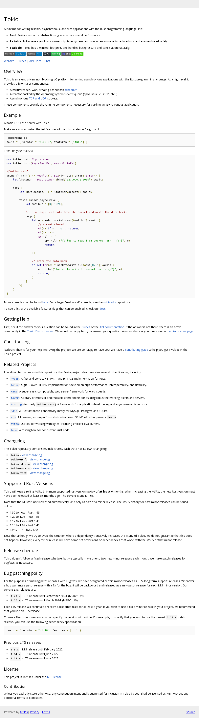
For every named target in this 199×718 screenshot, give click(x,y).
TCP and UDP (38, 98)
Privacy (34, 712)
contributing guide (136, 349)
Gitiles (24, 712)
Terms (46, 712)
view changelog (32, 455)
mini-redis (109, 302)
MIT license (54, 677)
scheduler (71, 90)
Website (9, 61)
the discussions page (180, 331)
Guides (21, 61)
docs (103, 308)
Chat (47, 61)
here (45, 302)
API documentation (112, 327)
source (190, 712)
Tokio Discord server (40, 331)
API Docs (35, 61)
